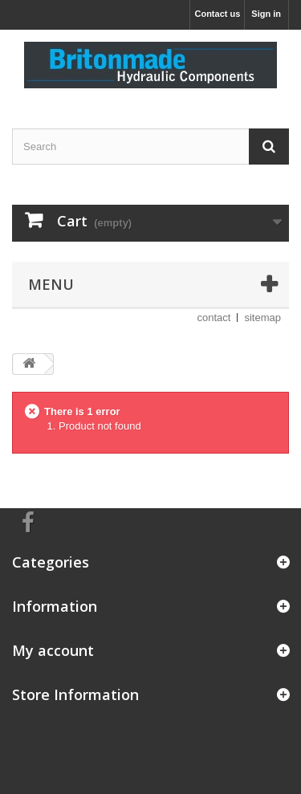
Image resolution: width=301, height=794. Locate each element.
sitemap (262, 317)
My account (53, 650)
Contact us (217, 13)
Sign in (266, 13)
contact (214, 317)
